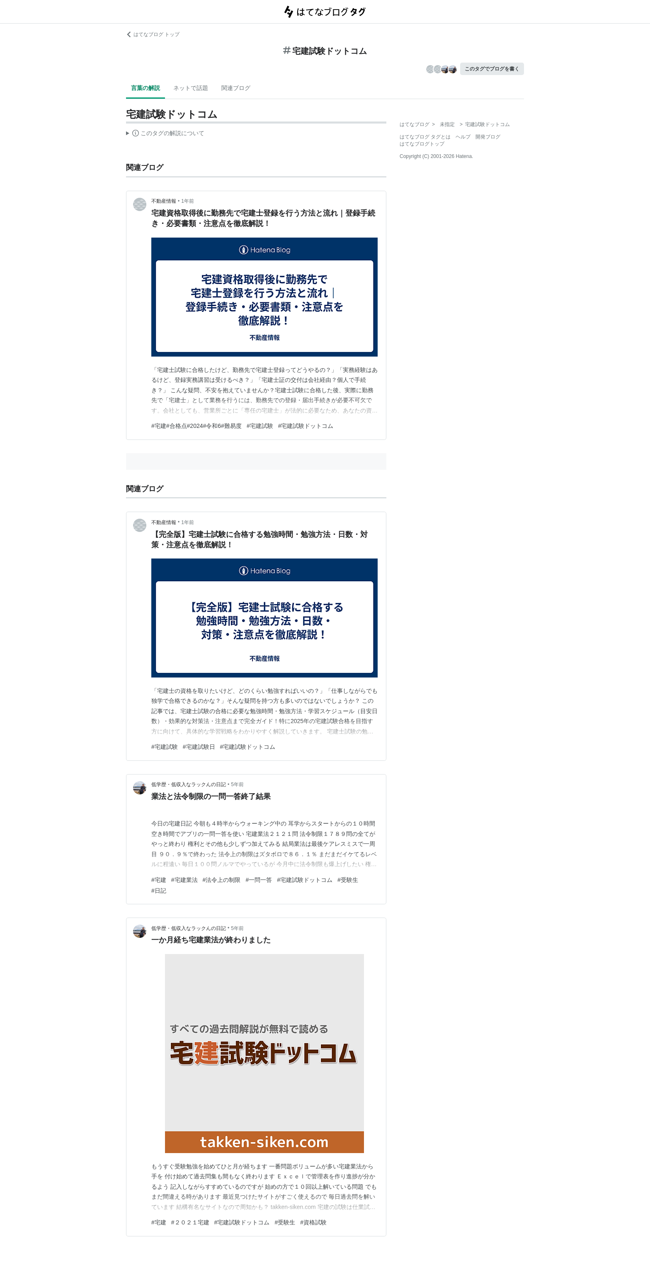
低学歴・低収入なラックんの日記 (188, 784)
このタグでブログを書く (492, 69)
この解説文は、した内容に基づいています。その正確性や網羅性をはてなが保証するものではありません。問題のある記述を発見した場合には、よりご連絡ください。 (165, 134)
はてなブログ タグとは (425, 137)
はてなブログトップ (422, 144)
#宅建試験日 (199, 746)
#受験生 (347, 880)
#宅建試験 (260, 426)
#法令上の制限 (222, 880)
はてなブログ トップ (152, 34)
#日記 (158, 890)
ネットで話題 (190, 88)
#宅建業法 (184, 880)
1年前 (187, 201)
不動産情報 (163, 201)
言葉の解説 (145, 88)
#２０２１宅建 (190, 1222)
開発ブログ (487, 137)
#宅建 (158, 880)
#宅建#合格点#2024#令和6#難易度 (196, 426)
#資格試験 (313, 1222)
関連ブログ (235, 88)
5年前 (237, 784)
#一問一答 (258, 880)
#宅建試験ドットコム (306, 426)
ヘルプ (463, 137)
